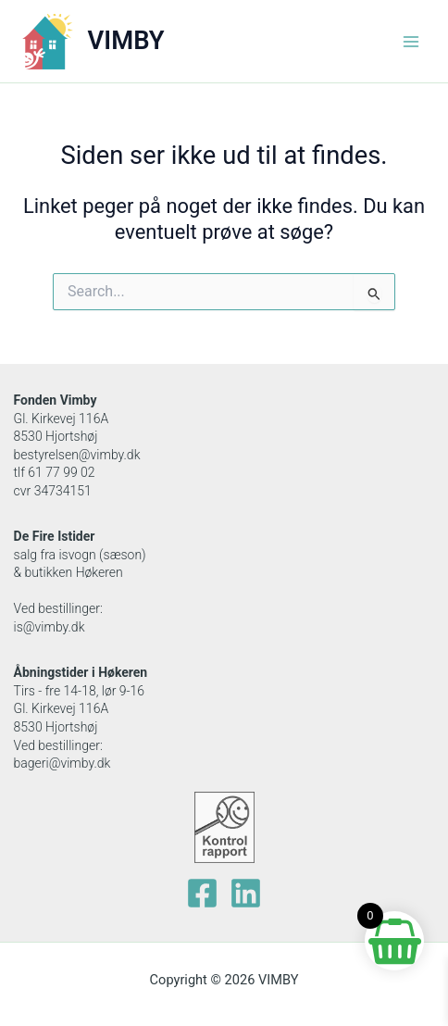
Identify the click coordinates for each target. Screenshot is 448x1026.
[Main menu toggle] (410, 40)
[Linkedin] (246, 893)
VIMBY (126, 41)
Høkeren (122, 672)
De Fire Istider (54, 536)
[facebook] (202, 893)
